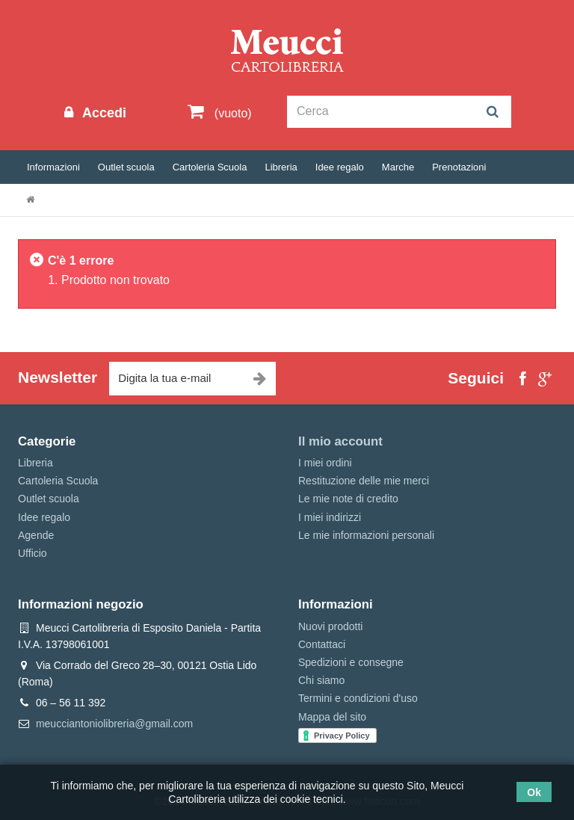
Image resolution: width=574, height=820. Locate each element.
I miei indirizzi (329, 517)
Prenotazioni (459, 167)
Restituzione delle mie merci (363, 481)
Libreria (281, 167)
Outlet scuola (126, 167)
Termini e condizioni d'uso (358, 698)
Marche (398, 167)
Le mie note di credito (348, 499)
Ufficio (32, 553)
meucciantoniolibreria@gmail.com (114, 724)
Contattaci (321, 644)
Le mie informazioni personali (366, 535)
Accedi (102, 112)
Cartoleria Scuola (210, 167)
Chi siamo (321, 680)
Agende (36, 535)
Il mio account (340, 441)
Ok (534, 792)
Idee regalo (339, 167)
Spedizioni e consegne (351, 662)
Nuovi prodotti (330, 626)
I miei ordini (325, 463)
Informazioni (53, 167)
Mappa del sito (332, 717)
